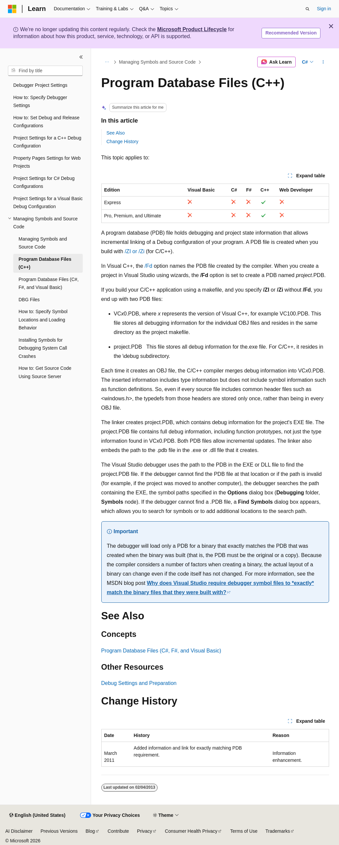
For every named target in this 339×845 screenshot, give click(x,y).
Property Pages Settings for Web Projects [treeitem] (47, 162)
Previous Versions (58, 831)
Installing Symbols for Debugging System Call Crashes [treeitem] (43, 348)
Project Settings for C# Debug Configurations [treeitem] (43, 182)
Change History (123, 141)
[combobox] (45, 71)
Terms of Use (243, 831)
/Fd (148, 266)
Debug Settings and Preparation (139, 683)
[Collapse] (81, 57)
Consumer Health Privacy (191, 831)
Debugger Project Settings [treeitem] (40, 85)
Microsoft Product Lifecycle (192, 29)
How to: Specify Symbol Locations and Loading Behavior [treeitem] (43, 319)
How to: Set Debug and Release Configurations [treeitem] (46, 122)
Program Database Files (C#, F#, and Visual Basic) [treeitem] (48, 283)
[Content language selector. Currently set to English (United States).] (37, 815)
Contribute (118, 831)
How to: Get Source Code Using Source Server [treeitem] (45, 372)
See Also (116, 133)
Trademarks (278, 831)
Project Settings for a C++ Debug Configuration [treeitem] (47, 142)
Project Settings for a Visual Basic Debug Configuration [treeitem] (48, 202)
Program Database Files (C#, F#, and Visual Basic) (161, 650)
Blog (90, 831)
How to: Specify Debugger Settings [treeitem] (40, 101)
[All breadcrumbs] (107, 62)
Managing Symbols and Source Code (157, 62)
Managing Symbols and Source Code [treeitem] (43, 243)
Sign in (324, 8)
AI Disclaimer (18, 831)
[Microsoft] (12, 9)
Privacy (144, 831)
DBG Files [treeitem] (29, 299)
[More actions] (323, 62)
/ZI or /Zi (135, 251)
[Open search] (307, 9)
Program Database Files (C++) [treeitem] (45, 263)
